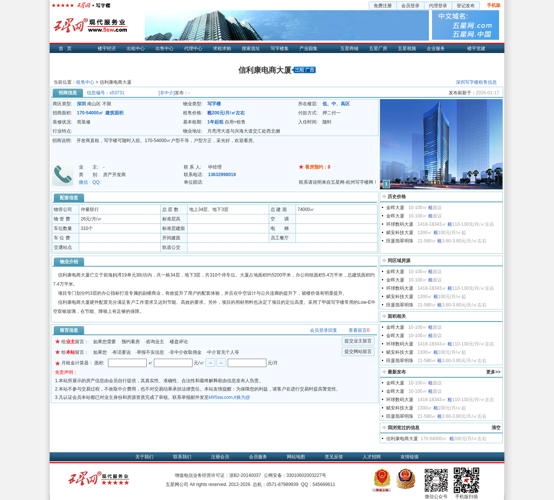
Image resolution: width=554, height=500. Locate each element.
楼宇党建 (476, 48)
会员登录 (410, 5)
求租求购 (222, 48)
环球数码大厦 (399, 224)
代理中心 (193, 48)
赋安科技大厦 (399, 232)
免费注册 (383, 5)
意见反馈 (334, 456)
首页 (67, 48)
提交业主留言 (358, 341)
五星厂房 (378, 48)
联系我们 (182, 456)
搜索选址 (251, 48)
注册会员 (220, 456)
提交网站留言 (358, 351)
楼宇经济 (107, 48)
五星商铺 (349, 48)
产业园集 (308, 48)
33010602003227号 (306, 475)
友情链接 (410, 456)
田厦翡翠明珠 (399, 241)
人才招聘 (372, 456)
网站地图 (296, 456)
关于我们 (144, 456)
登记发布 (466, 5)
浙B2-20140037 (245, 475)
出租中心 (136, 48)
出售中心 (164, 48)
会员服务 (258, 456)
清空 (496, 427)
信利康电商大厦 (402, 438)
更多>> (493, 372)
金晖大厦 (395, 207)
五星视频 (407, 48)
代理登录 (438, 5)
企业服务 (436, 48)
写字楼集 (280, 48)
